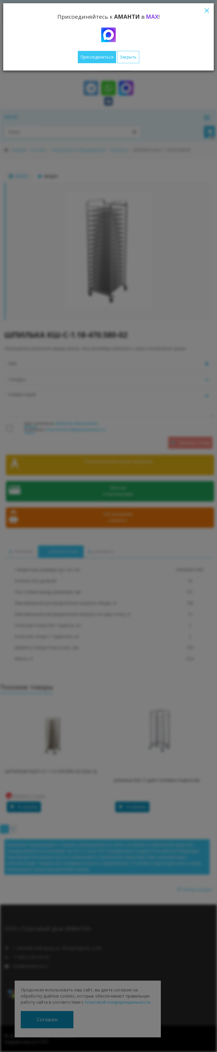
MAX (152, 16)
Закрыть (128, 57)
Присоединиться (96, 57)
